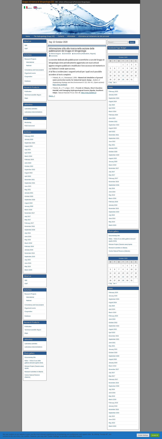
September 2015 (30, 256)
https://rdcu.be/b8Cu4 (88, 93)
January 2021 (29, 193)
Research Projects (30, 59)
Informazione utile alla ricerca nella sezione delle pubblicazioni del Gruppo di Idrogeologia (71, 49)
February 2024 (29, 159)
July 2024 (28, 149)
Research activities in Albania (34, 371)
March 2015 (28, 270)
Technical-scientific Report (33, 95)
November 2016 (30, 226)
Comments (54, 56)
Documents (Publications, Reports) (85, 53)
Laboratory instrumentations (33, 112)
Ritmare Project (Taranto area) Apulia (120, 244)
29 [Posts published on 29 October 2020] (123, 79)
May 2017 (28, 219)
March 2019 (28, 210)
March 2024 (28, 156)
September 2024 (30, 143)
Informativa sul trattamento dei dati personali (93, 36)
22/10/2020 (67, 53)
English (37, 8)
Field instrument (30, 126)
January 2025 (29, 139)
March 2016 (28, 243)
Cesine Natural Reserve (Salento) (119, 251)
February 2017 (29, 223)
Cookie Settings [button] (143, 435)
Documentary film (30, 357)
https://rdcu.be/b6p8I (60, 85)
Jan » (115, 82)
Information (71, 36)
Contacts (61, 36)
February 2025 (29, 136)
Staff (26, 48)
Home (28, 36)
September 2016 (30, 230)
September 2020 (30, 199)
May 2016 (28, 240)
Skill (26, 45)
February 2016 (29, 246)
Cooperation (28, 76)
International (30, 62)
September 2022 (30, 169)
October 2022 (29, 166)
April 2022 (28, 176)
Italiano (28, 8)
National (28, 65)
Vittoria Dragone (56, 53)
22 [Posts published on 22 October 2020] (123, 76)
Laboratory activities (31, 108)
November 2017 (30, 213)
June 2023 (28, 163)
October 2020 (29, 196)
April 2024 (28, 153)
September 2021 (30, 183)
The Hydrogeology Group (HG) (44, 36)
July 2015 (28, 260)
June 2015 (28, 263)
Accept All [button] (155, 435)
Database (28, 81)
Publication (28, 91)
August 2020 (29, 203)
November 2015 (30, 253)
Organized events (30, 73)
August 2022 (29, 173)
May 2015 (28, 266)
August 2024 (29, 146)
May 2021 (28, 189)
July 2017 (28, 216)
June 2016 (28, 236)
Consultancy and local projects (34, 70)
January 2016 (29, 250)
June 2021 (28, 186)
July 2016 (28, 233)
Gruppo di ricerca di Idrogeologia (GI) (38, 1)
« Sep (110, 82)
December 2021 (30, 179)
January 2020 (29, 206)
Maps (26, 98)
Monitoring (28, 122)
